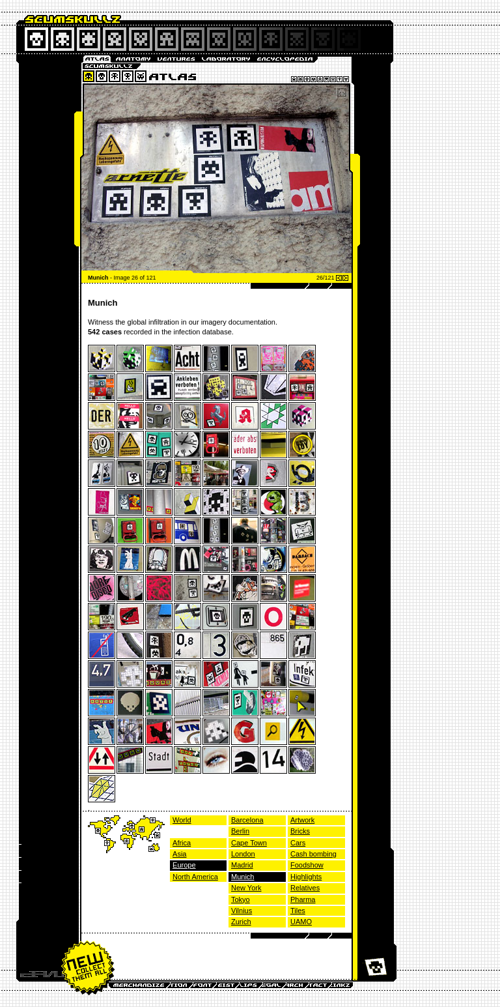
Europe (184, 865)
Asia (179, 854)
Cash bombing (313, 854)
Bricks (300, 831)
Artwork (302, 820)
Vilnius (241, 910)
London (243, 854)
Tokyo (240, 899)
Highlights (306, 877)
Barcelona (247, 820)
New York (246, 888)
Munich (242, 877)
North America (195, 877)
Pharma (303, 899)
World (182, 820)
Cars (297, 843)
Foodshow (307, 865)
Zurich (241, 922)
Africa (182, 843)
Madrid (242, 865)
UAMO (301, 922)
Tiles (297, 910)
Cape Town (249, 843)
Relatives (305, 888)
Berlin (240, 831)
